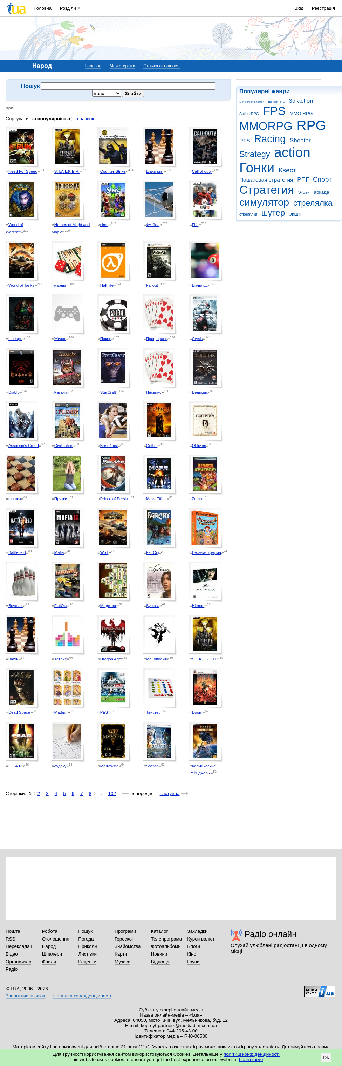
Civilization (63, 445)
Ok (326, 1057)
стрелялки (248, 214)
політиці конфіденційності (252, 1054)
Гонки (256, 167)
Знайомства (128, 946)
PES (104, 712)
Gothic (152, 445)
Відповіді (161, 961)
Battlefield (17, 552)
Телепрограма (166, 939)
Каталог (159, 931)
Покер (105, 339)
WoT (104, 552)
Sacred (152, 766)
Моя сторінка (122, 65)
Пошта (13, 931)
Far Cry (152, 552)
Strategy (254, 154)
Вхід (299, 8)
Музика (122, 961)
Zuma (197, 499)
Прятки (60, 499)
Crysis (197, 339)
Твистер (153, 712)
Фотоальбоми (166, 946)
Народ (49, 946)
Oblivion (199, 445)
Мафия (61, 712)
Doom (197, 712)
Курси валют (200, 939)
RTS (244, 140)
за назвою (84, 118)
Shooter (300, 140)
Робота (49, 931)
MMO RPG (301, 113)
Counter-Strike (113, 171)
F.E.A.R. (15, 766)
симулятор (264, 202)
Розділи (68, 8)
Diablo (14, 392)
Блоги (193, 946)
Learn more (251, 1059)
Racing (270, 138)
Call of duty (202, 171)
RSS (10, 939)
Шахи (13, 659)
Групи (193, 961)
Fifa (195, 225)
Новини (159, 954)
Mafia (59, 552)
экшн (295, 214)
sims (104, 225)
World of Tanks (21, 285)
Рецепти (87, 961)
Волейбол (109, 445)
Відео (12, 954)
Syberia (152, 606)
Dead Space (19, 712)
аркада (321, 192)
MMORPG (266, 126)
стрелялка (313, 203)
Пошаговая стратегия (266, 180)
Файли (49, 961)
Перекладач (19, 946)
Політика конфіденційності (82, 995)
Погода (86, 939)
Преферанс (156, 339)
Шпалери (52, 954)
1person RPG (276, 101)
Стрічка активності (161, 65)
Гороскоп (124, 939)
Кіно (191, 954)
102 (112, 793)
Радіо (12, 969)
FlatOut (60, 606)
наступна (170, 793)
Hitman (198, 606)
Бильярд (200, 285)
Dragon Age (110, 659)
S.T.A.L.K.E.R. (67, 171)
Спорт (322, 179)
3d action (301, 100)
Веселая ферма (206, 552)
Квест (287, 170)
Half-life (107, 285)
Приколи (87, 946)
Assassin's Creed (23, 445)
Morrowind (109, 766)
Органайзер (18, 961)
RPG (311, 125)
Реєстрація (323, 8)
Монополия (156, 659)
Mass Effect (156, 499)
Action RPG (249, 113)
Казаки (60, 392)
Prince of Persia (114, 499)
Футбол (152, 225)
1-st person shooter (251, 101)
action (292, 152)
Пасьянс (154, 392)
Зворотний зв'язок (25, 995)
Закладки (197, 931)
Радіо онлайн (271, 934)
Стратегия (266, 189)
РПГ (303, 179)
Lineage (15, 339)
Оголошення (55, 939)
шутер (273, 212)
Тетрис (60, 659)
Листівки (87, 954)
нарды (60, 285)
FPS (274, 110)
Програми (125, 931)
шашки (14, 499)
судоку (60, 766)
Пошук (85, 931)
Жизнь (60, 339)
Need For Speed (22, 171)
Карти (121, 954)
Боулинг (15, 606)
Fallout (152, 285)
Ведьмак (200, 392)
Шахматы (154, 171)
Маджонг (108, 606)
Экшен (304, 192)
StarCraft (108, 392)
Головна (43, 8)
